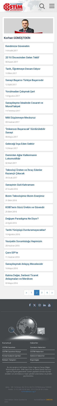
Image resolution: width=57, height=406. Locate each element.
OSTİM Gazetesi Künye (11, 351)
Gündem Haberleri (38, 347)
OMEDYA (49, 400)
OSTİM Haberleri (37, 351)
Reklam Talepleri (9, 360)
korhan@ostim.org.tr (28, 391)
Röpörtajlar (34, 360)
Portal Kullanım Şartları (11, 356)
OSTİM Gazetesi (8, 347)
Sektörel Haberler (37, 356)
